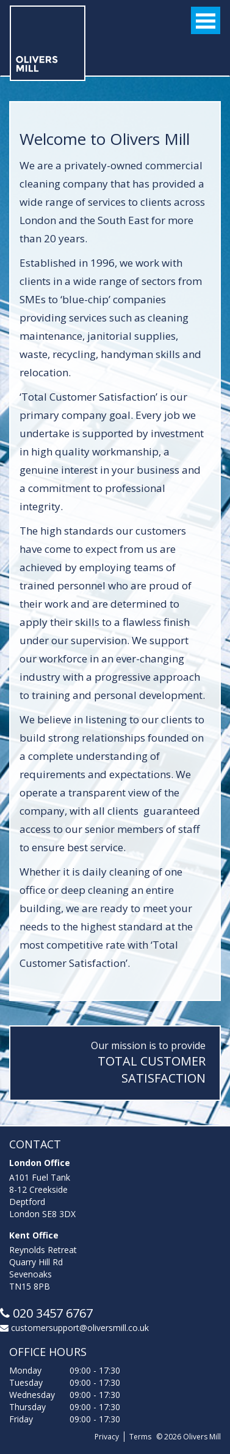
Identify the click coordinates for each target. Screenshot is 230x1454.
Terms (140, 1436)
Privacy (107, 1436)
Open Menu (205, 20)
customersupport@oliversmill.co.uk (74, 1327)
